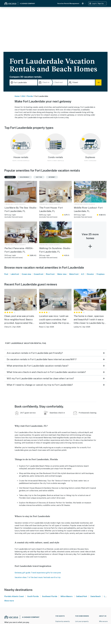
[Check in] (45, 82)
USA (23, 96)
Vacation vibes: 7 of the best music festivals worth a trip (37, 577)
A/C (82, 274)
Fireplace (100, 274)
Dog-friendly (24, 177)
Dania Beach (96, 596)
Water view (62, 274)
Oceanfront (38, 274)
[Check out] (61, 82)
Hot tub (39, 177)
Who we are (103, 621)
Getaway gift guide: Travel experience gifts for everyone (38, 573)
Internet (52, 177)
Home (17, 96)
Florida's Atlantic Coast (14, 596)
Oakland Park (81, 596)
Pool (6, 274)
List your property (82, 621)
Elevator (90, 274)
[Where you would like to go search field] (23, 82)
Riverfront (50, 274)
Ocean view (26, 274)
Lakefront (15, 274)
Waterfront (74, 274)
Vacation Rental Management (68, 3)
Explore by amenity (63, 621)
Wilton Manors (66, 596)
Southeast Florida (49, 596)
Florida (30, 96)
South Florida (33, 596)
